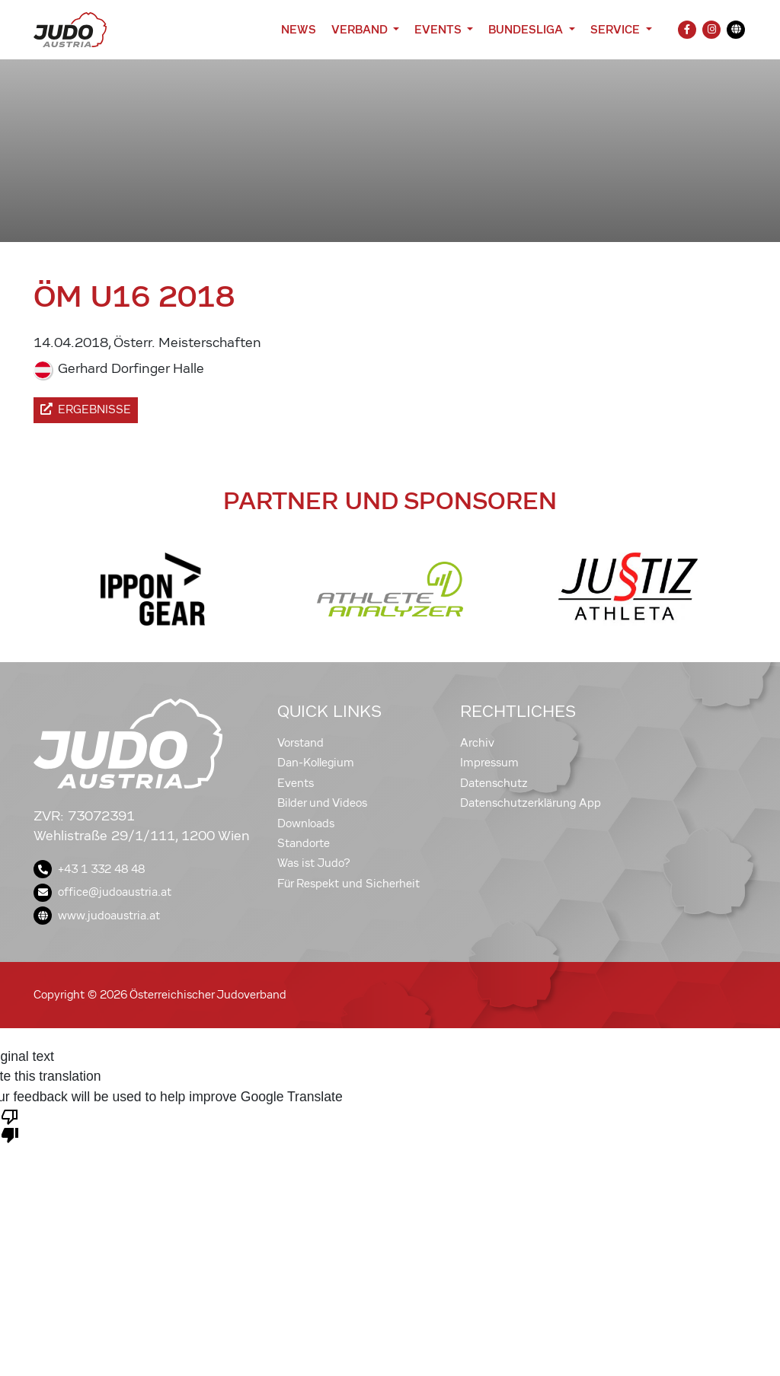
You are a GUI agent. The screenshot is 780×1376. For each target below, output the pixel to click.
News (298, 29)
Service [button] (616, 29)
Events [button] (439, 29)
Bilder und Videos (322, 803)
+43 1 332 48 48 (89, 869)
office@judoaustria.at (102, 892)
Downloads (305, 823)
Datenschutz (494, 783)
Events (295, 783)
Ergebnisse (85, 409)
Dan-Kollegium (315, 762)
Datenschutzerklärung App (530, 803)
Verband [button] (360, 29)
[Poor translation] (10, 1125)
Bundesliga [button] (527, 29)
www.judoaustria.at (97, 915)
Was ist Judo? (313, 863)
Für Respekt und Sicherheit (348, 883)
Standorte (303, 843)
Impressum (489, 762)
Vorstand (300, 743)
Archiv (477, 743)
